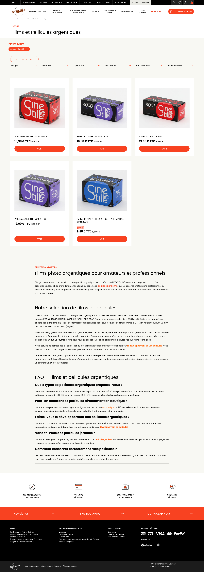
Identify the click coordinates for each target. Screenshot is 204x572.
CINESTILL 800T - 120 (150, 136)
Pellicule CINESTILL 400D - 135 (30, 219)
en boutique (108, 407)
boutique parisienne (107, 286)
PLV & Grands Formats (110, 11)
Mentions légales (32, 566)
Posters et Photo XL (18, 537)
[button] (174, 2)
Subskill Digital (164, 566)
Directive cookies (70, 566)
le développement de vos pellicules (144, 346)
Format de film (111, 65)
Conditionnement (174, 65)
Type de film (79, 65)
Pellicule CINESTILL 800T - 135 (30, 136)
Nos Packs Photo (38, 11)
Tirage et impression (57, 11)
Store (95, 11)
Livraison (62, 532)
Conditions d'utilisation (51, 566)
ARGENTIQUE (156, 11)
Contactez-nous (66, 534)
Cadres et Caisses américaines (78, 11)
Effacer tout (24, 59)
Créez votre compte (116, 534)
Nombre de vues (143, 65)
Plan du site (64, 537)
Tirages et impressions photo (22, 541)
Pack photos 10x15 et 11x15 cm (22, 532)
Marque (14, 65)
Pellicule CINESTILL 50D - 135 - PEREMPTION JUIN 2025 (100, 220)
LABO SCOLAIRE (143, 11)
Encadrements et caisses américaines (26, 539)
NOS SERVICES (128, 11)
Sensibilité (46, 65)
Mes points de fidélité (116, 537)
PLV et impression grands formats (24, 534)
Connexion (112, 532)
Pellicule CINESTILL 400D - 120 (93, 136)
